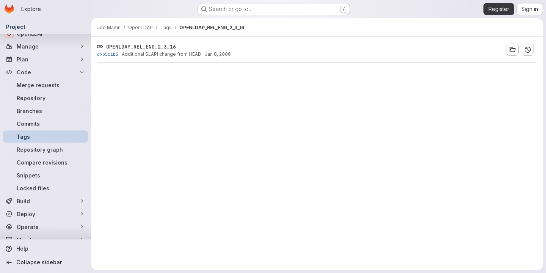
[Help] (45, 249)
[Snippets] (45, 175)
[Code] (45, 72)
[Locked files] (45, 188)
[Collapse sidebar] (45, 262)
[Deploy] (45, 214)
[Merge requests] (45, 85)
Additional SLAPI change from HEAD (161, 54)
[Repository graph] (45, 149)
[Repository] (45, 98)
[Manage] (45, 46)
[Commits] (45, 124)
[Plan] (45, 59)
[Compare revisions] (45, 162)
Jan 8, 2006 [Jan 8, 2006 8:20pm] (218, 54)
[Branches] (45, 111)
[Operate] (45, 227)
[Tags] (45, 136)
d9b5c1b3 (107, 54)
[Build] (45, 201)
